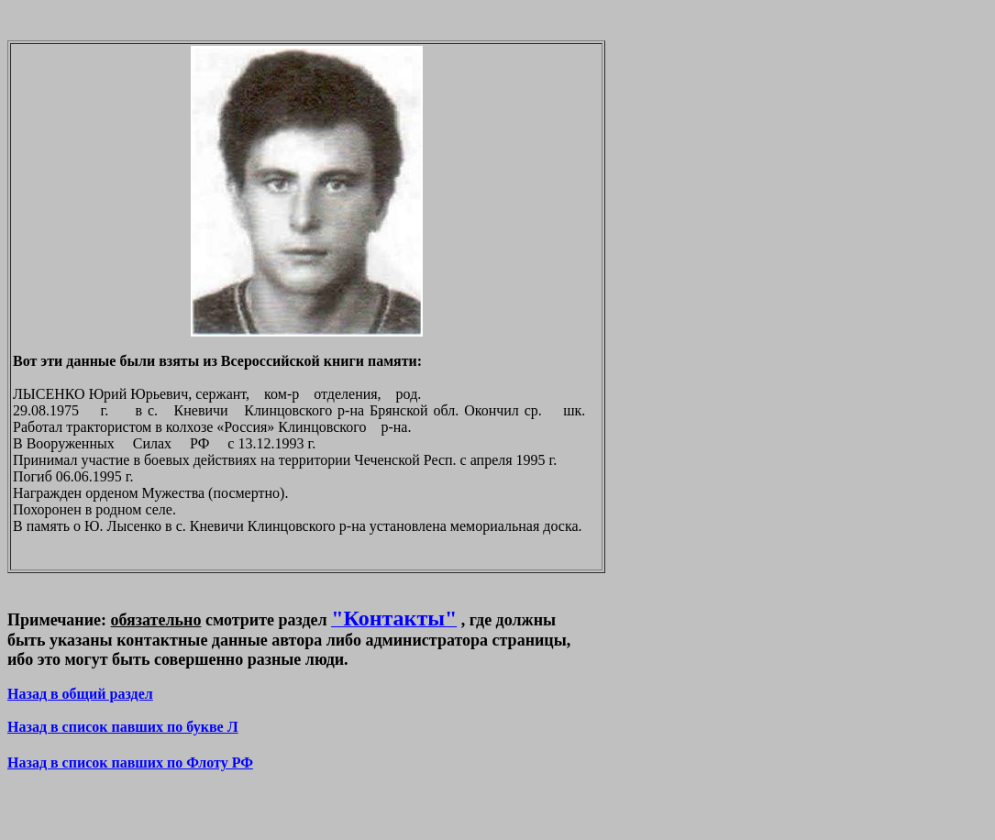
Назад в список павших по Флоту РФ (130, 762)
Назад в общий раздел (80, 694)
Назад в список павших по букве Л (122, 727)
